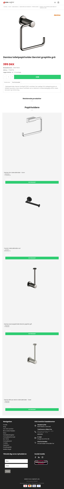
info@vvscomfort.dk (43, 439)
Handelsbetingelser (8, 435)
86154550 (40, 434)
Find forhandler (16, 82)
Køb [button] (37, 77)
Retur (4, 433)
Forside (5, 425)
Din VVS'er (6, 439)
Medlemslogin (7, 449)
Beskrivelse (7, 82)
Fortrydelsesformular (9, 437)
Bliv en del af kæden (9, 431)
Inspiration (6, 445)
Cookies (5, 443)
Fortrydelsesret (7, 441)
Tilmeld (8, 471)
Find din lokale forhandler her (45, 443)
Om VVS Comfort (8, 429)
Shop (4, 427)
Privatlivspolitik (7, 447)
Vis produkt (32, 182)
